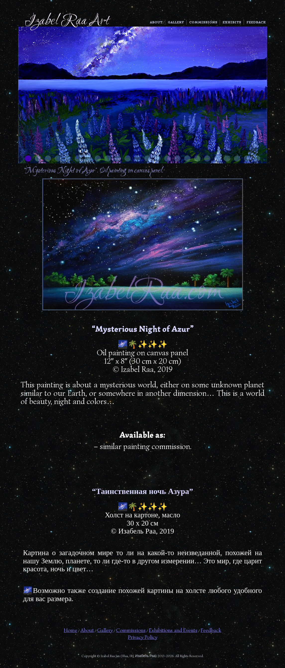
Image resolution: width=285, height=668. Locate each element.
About (156, 22)
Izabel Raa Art (67, 21)
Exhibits (232, 22)
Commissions (203, 22)
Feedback (256, 22)
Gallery (176, 22)
